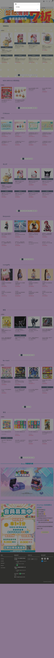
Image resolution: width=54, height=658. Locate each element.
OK (37, 10)
